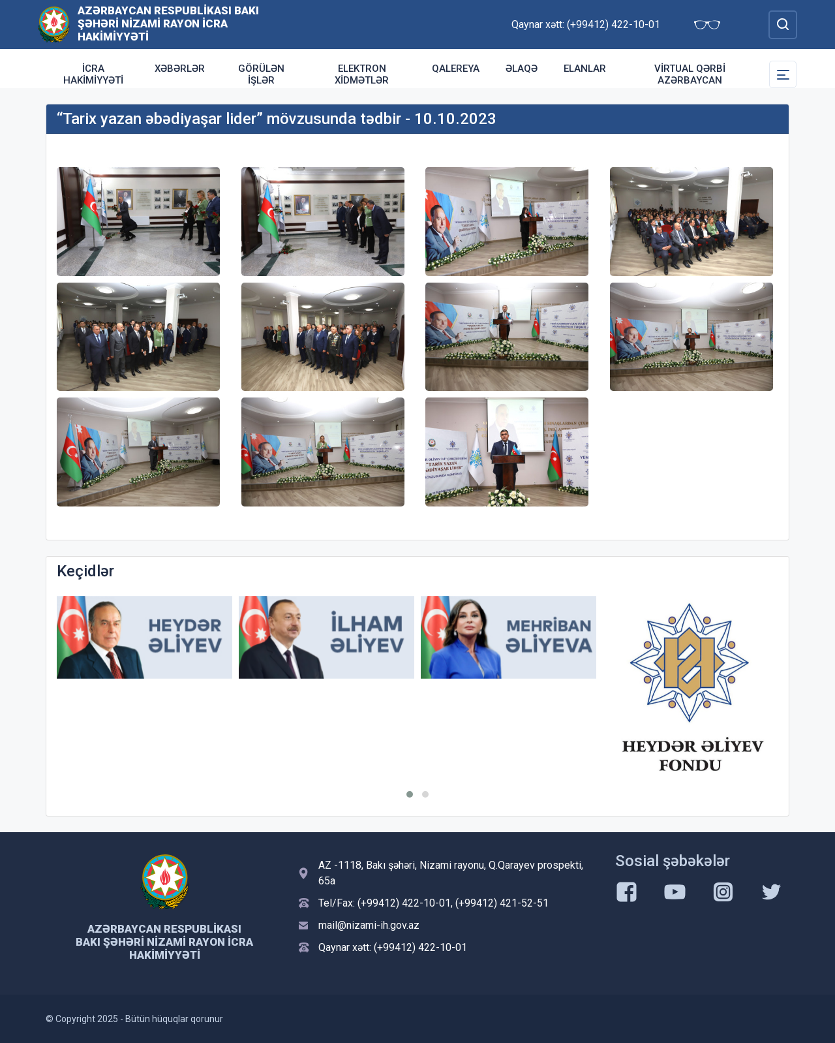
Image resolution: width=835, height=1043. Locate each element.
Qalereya (455, 68)
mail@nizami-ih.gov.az (368, 925)
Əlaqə (522, 68)
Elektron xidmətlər (362, 74)
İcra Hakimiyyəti (93, 74)
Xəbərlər (180, 68)
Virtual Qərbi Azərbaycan (689, 74)
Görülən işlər (261, 74)
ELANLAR (585, 68)
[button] (410, 794)
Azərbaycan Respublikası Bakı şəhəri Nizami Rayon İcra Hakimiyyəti (168, 23)
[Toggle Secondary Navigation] (782, 74)
